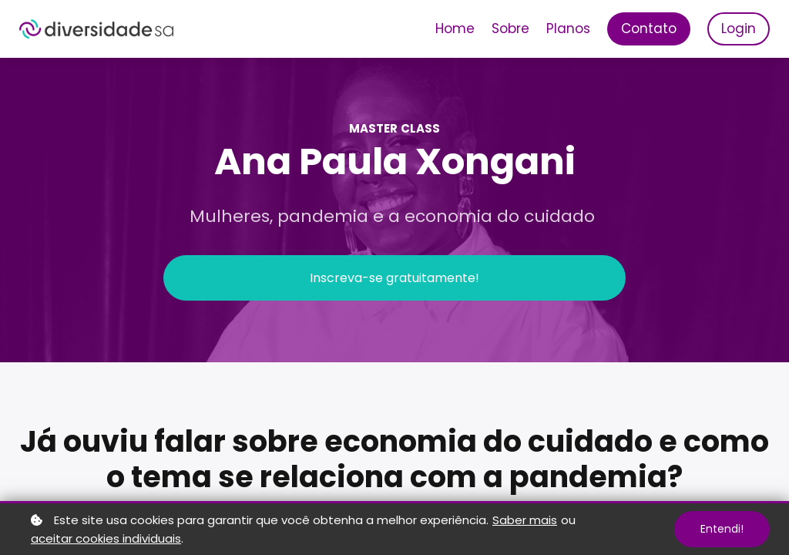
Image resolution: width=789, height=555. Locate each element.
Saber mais (524, 520)
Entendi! (722, 528)
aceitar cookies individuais (106, 538)
